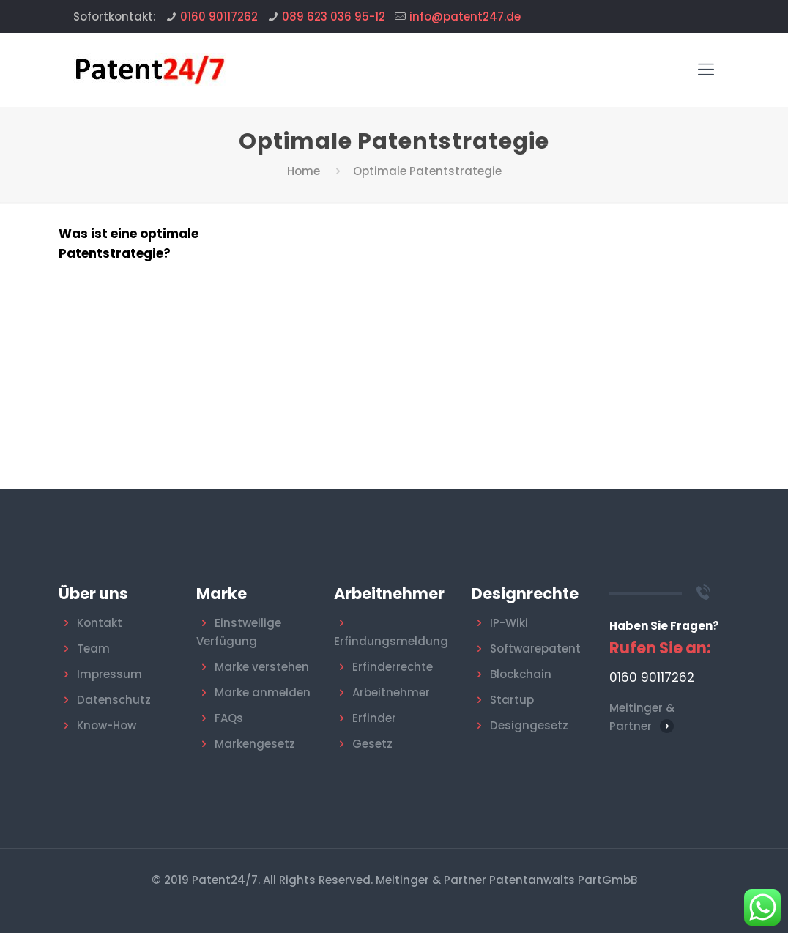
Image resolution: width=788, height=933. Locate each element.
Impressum (109, 674)
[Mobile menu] (706, 69)
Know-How (106, 725)
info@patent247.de (465, 16)
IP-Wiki (509, 623)
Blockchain (520, 674)
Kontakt (99, 623)
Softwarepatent (535, 648)
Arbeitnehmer (391, 692)
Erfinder (374, 718)
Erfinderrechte (392, 666)
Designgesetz (529, 725)
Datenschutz (114, 699)
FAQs (229, 718)
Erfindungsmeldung (391, 641)
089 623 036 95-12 (333, 16)
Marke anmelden (263, 692)
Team (93, 648)
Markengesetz (255, 743)
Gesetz (372, 743)
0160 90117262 (219, 16)
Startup (512, 699)
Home (303, 171)
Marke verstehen (262, 666)
